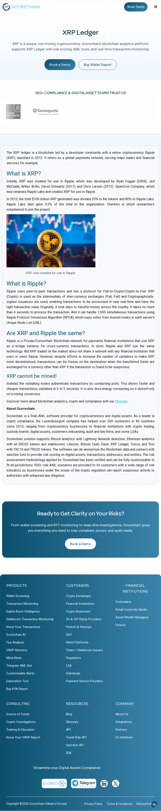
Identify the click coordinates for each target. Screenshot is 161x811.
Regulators (73, 658)
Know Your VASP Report (23, 737)
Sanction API (75, 745)
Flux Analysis (15, 642)
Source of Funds (17, 714)
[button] (156, 7)
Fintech (121, 625)
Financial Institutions (80, 604)
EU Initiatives (124, 737)
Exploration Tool (17, 681)
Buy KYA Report (17, 689)
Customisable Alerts (20, 673)
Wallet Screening (17, 596)
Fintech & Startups (79, 627)
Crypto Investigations (21, 722)
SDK (69, 753)
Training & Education (20, 730)
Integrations (124, 722)
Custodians (123, 602)
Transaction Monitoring (22, 604)
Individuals (73, 673)
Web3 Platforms (77, 642)
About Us (122, 714)
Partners (121, 730)
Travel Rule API (76, 737)
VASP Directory (16, 650)
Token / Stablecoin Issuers (84, 650)
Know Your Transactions (23, 627)
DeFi (69, 635)
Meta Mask (13, 658)
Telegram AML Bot (19, 666)
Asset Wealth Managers (132, 617)
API (68, 730)
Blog (69, 714)
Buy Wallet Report (98, 65)
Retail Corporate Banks (131, 609)
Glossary (121, 401)
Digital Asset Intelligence (23, 611)
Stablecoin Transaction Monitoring (29, 619)
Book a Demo (59, 65)
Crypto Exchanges (78, 596)
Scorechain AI (16, 635)
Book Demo (135, 7)
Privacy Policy (93, 804)
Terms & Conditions (119, 804)
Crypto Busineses (78, 611)
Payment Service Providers (84, 681)
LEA (68, 666)
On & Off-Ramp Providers (83, 619)
